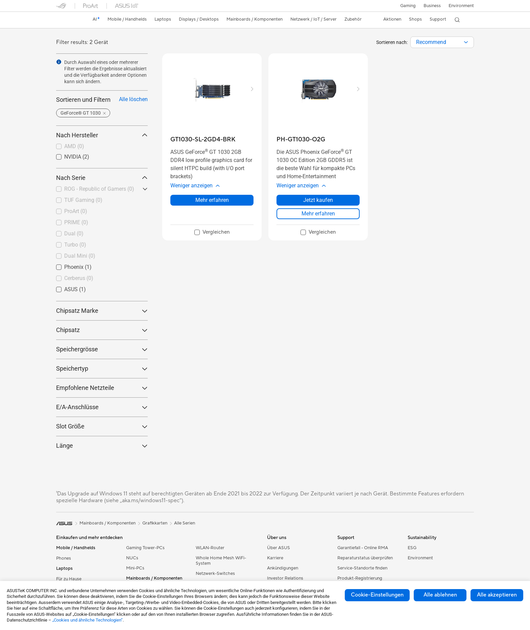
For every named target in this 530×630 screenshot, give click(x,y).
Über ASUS (278, 548)
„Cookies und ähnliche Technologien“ (87, 620)
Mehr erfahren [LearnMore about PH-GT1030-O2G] (318, 213)
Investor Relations (285, 578)
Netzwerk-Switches (215, 573)
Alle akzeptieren (497, 594)
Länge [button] (102, 445)
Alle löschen (133, 99)
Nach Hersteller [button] (102, 135)
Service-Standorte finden (362, 568)
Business (431, 5)
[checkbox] (102, 146)
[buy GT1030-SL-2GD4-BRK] (203, 139)
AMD (74, 146)
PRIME (76, 222)
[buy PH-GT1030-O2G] (300, 139)
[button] (407, 5)
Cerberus (78, 278)
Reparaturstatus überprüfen (365, 558)
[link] (67, 20)
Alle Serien (184, 523)
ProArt (75, 211)
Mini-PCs (135, 568)
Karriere (275, 558)
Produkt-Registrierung (359, 578)
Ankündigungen (282, 568)
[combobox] (442, 42)
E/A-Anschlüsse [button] (102, 407)
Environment (461, 5)
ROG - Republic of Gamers (99, 189)
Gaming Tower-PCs (145, 548)
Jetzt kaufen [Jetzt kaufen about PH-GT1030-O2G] (318, 200)
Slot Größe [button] (102, 426)
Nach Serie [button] (102, 177)
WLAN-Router (210, 548)
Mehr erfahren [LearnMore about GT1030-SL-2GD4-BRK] (212, 200)
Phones (63, 558)
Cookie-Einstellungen (377, 594)
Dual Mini (79, 256)
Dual (73, 233)
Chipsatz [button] (102, 329)
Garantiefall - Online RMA (362, 548)
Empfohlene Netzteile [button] (102, 387)
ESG (412, 548)
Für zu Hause (68, 579)
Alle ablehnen (440, 594)
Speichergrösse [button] (102, 349)
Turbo (75, 244)
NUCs (132, 558)
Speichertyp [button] (102, 368)
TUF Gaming (83, 200)
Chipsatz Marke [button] (102, 310)
